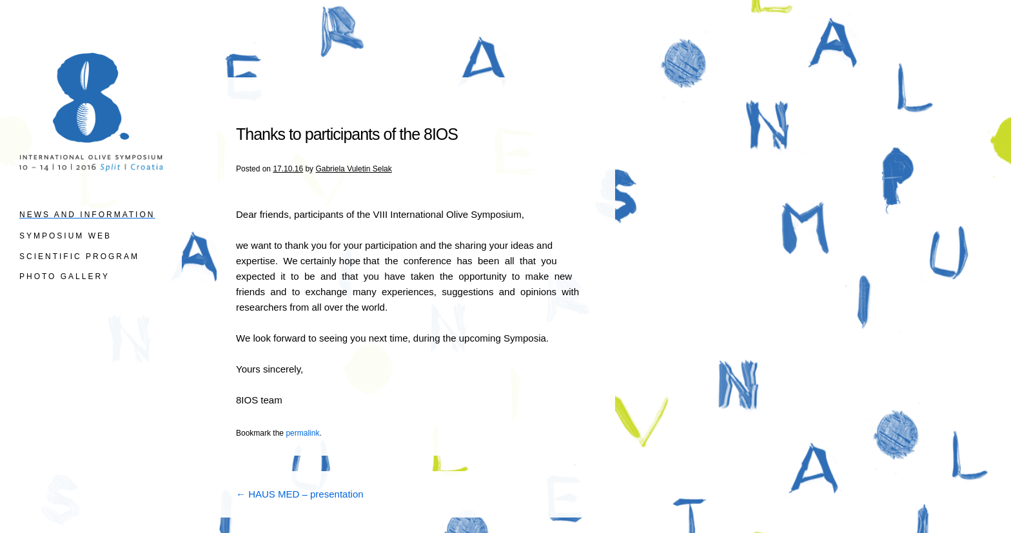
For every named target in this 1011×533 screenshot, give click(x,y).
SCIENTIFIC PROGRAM (79, 256)
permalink (302, 433)
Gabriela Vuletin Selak (353, 168)
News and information (87, 214)
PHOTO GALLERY (64, 276)
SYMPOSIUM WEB (65, 235)
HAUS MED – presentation (300, 494)
